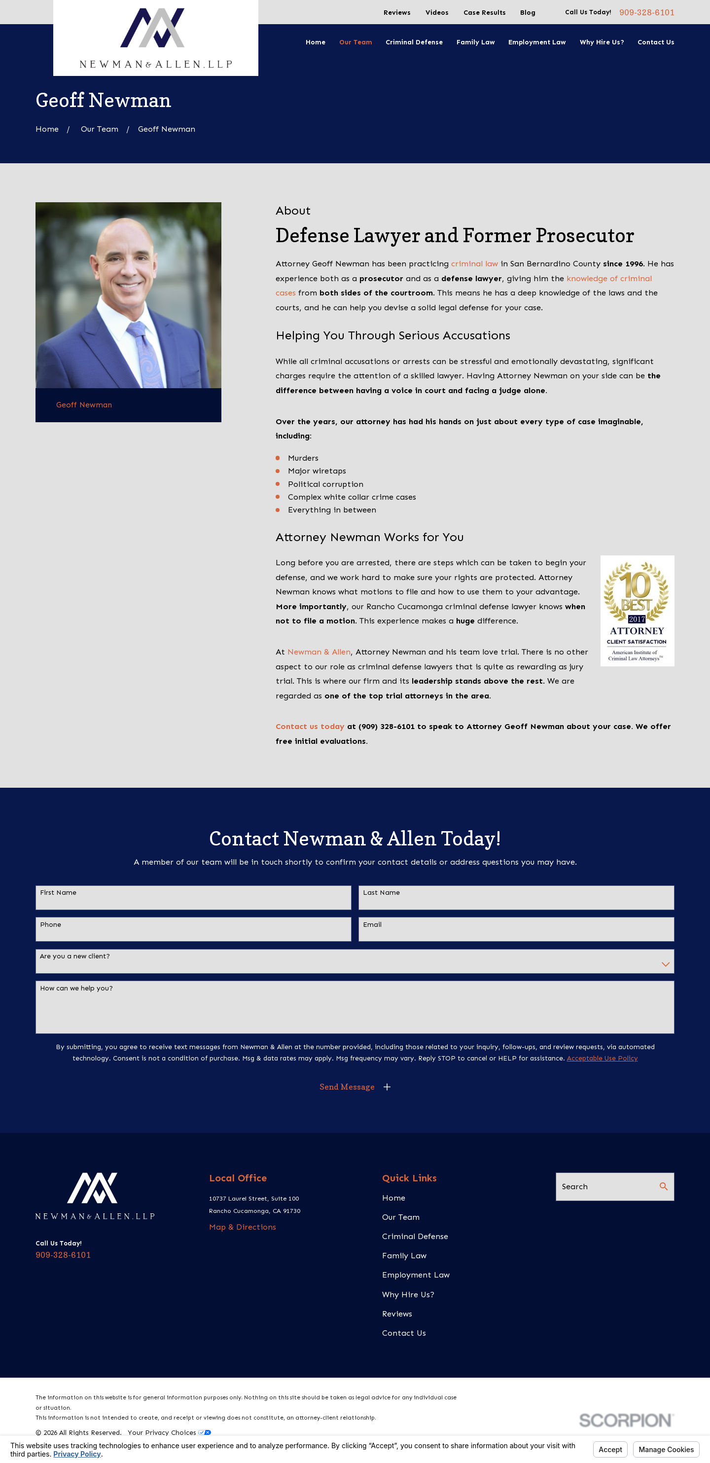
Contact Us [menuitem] (656, 42)
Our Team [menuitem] (355, 42)
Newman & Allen (319, 652)
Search (575, 1186)
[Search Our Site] (664, 1186)
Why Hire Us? (408, 1294)
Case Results (484, 12)
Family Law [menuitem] (476, 42)
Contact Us (404, 1333)
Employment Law (416, 1275)
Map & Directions (242, 1227)
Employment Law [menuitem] (537, 42)
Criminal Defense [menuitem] (414, 42)
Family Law (404, 1255)
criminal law (474, 263)
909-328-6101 (646, 12)
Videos (437, 12)
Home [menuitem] (315, 42)
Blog (527, 12)
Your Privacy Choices (169, 1432)
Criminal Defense (415, 1236)
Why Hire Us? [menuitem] (602, 42)
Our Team (401, 1217)
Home (393, 1198)
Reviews (397, 12)
